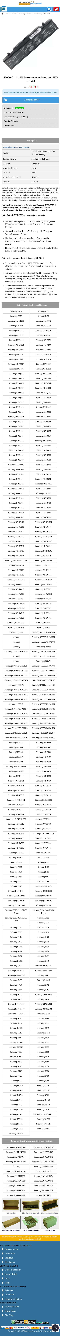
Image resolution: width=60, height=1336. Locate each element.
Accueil (7, 14)
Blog (7, 1282)
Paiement (9, 1290)
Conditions (10, 1253)
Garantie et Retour (13, 1299)
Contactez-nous (12, 1249)
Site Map (9, 1315)
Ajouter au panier (32, 100)
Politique (9, 1257)
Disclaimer (10, 1262)
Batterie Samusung (18, 14)
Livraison (9, 1294)
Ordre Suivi (10, 1311)
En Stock (19, 108)
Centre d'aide (11, 1274)
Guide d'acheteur (13, 1269)
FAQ (7, 1278)
